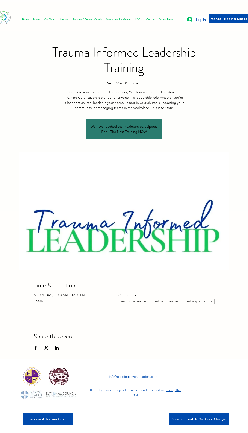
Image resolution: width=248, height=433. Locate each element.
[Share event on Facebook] (36, 348)
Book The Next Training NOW (124, 132)
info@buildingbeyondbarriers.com (133, 377)
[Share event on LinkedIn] (57, 348)
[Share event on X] (46, 348)
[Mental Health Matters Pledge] (199, 419)
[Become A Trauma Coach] (48, 419)
